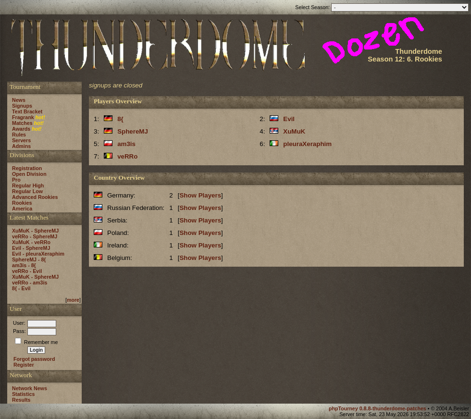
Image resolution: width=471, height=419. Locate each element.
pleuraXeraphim (307, 144)
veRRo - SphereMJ (34, 236)
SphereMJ (132, 131)
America (22, 208)
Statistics (23, 394)
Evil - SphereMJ (31, 248)
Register (23, 365)
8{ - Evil (21, 288)
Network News (29, 388)
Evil (289, 119)
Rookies (22, 203)
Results (21, 400)
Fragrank (23, 117)
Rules (19, 134)
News (18, 100)
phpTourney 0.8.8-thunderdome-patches (378, 408)
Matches (22, 123)
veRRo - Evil (27, 271)
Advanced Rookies (35, 197)
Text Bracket (27, 111)
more (73, 300)
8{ (120, 119)
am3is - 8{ (24, 265)
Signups (22, 106)
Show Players (200, 195)
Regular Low (27, 191)
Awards (21, 129)
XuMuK (294, 131)
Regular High (28, 185)
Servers (21, 140)
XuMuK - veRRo (31, 242)
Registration (27, 168)
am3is (126, 144)
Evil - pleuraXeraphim (38, 254)
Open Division (29, 174)
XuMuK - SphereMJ (35, 231)
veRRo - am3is (29, 282)
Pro (16, 180)
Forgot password (34, 359)
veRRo (127, 156)
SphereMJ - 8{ (29, 259)
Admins (21, 146)
